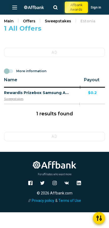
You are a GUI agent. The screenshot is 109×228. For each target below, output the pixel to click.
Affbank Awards (76, 7)
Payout (91, 79)
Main (9, 21)
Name (10, 79)
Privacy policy (43, 200)
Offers (29, 21)
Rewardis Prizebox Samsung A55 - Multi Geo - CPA (37, 92)
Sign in (96, 7)
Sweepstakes (58, 21)
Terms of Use (69, 200)
